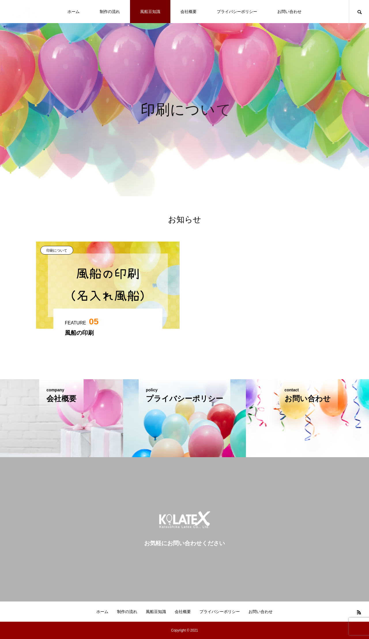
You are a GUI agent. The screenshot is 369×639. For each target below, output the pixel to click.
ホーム (73, 11)
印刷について (56, 250)
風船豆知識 (150, 11)
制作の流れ (110, 11)
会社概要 (188, 11)
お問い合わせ (289, 11)
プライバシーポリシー (237, 11)
